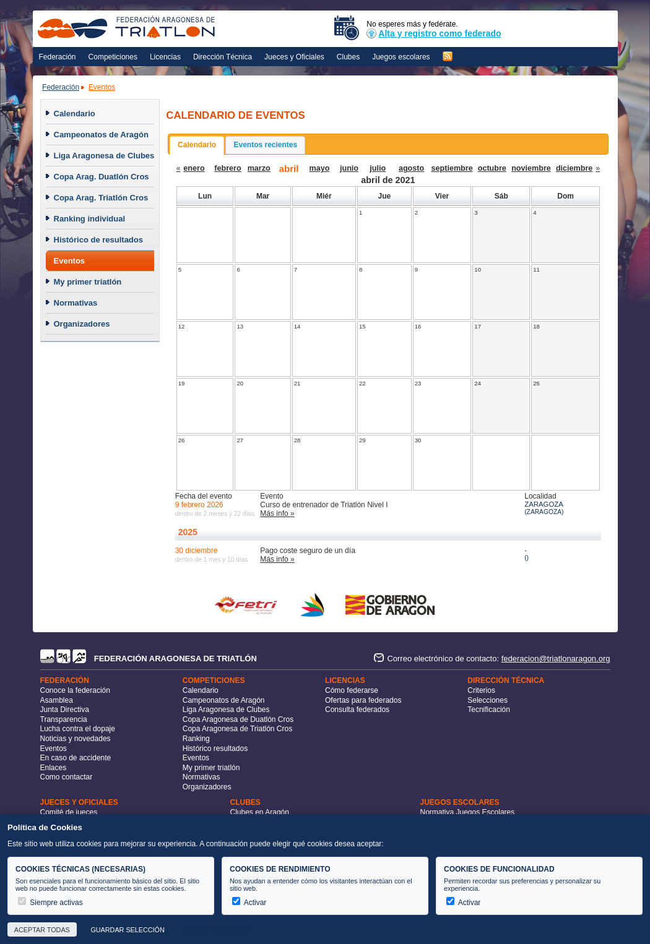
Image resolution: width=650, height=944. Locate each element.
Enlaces (53, 767)
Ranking (196, 738)
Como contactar (66, 777)
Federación (57, 57)
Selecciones (487, 700)
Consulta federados (357, 709)
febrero (227, 168)
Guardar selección (127, 929)
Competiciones (113, 57)
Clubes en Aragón (259, 812)
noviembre (531, 168)
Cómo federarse (351, 690)
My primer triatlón (88, 281)
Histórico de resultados (98, 239)
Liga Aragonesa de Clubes (104, 155)
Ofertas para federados (363, 700)
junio (349, 168)
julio (378, 168)
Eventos (102, 87)
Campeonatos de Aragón (101, 134)
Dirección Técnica (222, 57)
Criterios (481, 690)
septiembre (451, 168)
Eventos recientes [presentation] (265, 144)
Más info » (277, 513)
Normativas (76, 302)
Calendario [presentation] (197, 144)
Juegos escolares (401, 57)
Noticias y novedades (75, 738)
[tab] (197, 145)
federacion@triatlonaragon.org (555, 658)
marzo (259, 168)
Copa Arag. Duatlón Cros (101, 176)
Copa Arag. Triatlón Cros (101, 197)
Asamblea (56, 700)
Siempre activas (50, 902)
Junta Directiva (64, 709)
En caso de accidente (75, 757)
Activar (249, 902)
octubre (492, 168)
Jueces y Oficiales (294, 57)
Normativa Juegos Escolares (467, 812)
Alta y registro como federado (433, 33)
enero (193, 168)
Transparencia (63, 719)
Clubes (348, 57)
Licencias (165, 57)
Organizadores (82, 323)
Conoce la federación (75, 690)
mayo (320, 168)
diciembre (574, 168)
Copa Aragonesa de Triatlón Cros (237, 728)
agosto (411, 168)
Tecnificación (488, 709)
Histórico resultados (215, 748)
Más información (217, 929)
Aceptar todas (42, 929)
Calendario (74, 113)
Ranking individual (90, 218)
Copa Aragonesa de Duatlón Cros (238, 719)
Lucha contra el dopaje (77, 728)
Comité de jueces (69, 812)
